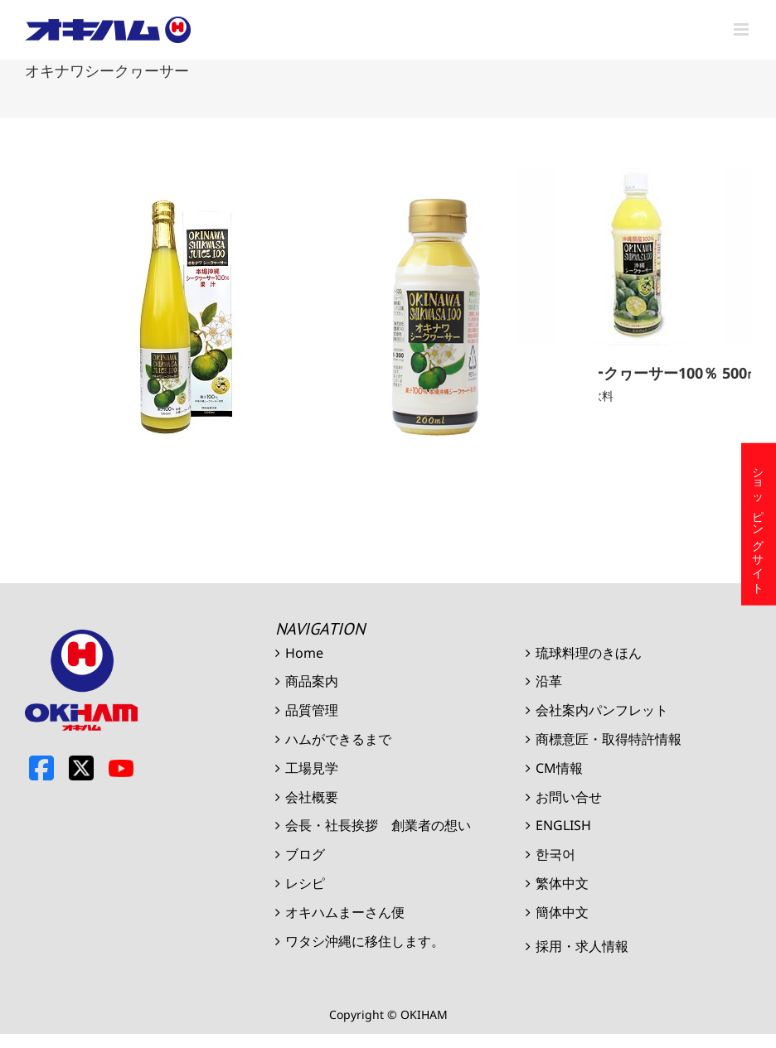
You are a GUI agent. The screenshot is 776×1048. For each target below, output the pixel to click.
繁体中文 (562, 883)
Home (304, 653)
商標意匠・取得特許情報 (608, 739)
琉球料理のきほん (589, 653)
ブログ (305, 854)
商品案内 (311, 681)
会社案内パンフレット (602, 710)
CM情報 (559, 768)
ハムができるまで (338, 739)
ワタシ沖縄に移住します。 (364, 941)
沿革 (549, 681)
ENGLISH (563, 825)
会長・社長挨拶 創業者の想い (378, 825)
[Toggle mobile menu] (742, 29)
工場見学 (311, 768)
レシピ (305, 883)
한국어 (555, 854)
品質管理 (311, 710)
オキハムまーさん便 (345, 912)
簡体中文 (562, 912)
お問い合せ (569, 797)
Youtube (121, 768)
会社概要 (311, 797)
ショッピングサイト (759, 524)
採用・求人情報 (582, 946)
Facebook (41, 768)
